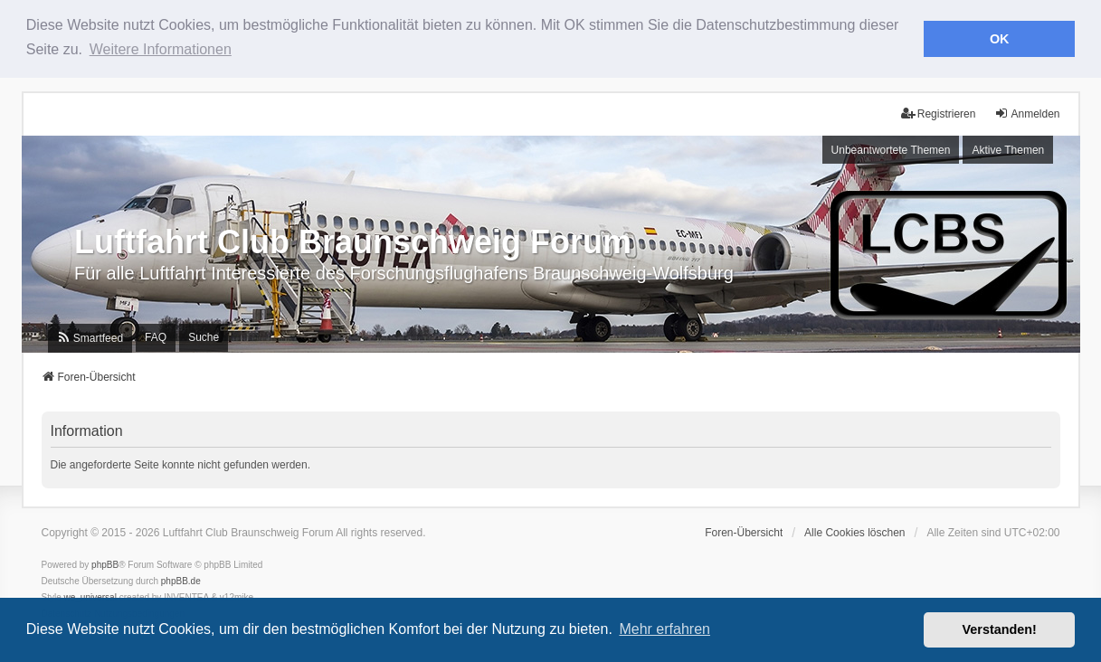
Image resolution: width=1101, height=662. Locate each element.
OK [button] (1000, 39)
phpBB (105, 565)
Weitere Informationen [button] (161, 49)
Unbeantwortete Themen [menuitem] (891, 149)
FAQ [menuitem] (155, 337)
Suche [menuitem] (203, 337)
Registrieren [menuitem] (938, 113)
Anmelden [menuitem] (1026, 113)
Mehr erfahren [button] (664, 629)
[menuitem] (90, 338)
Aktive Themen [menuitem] (1008, 149)
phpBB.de (181, 581)
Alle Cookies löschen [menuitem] (854, 532)
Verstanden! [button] (1000, 629)
